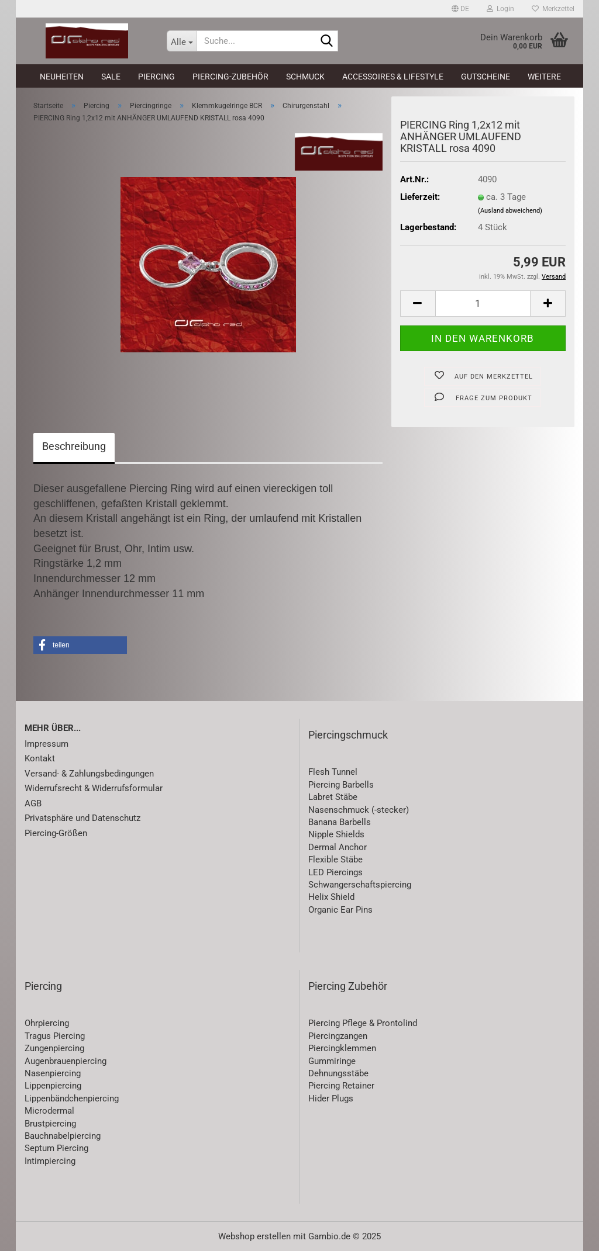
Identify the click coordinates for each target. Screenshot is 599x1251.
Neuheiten (62, 76)
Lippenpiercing (53, 1085)
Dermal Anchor (337, 847)
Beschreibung (74, 446)
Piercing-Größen (56, 833)
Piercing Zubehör (347, 986)
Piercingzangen (337, 1036)
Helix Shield (331, 897)
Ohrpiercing (47, 1023)
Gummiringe (332, 1061)
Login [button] (500, 9)
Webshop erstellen (254, 1236)
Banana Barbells (339, 822)
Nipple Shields (336, 834)
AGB (33, 803)
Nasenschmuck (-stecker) (358, 810)
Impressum (46, 744)
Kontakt (40, 758)
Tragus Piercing (55, 1036)
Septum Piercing (56, 1148)
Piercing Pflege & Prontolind (362, 1023)
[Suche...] (182, 40)
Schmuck (305, 76)
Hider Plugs (330, 1098)
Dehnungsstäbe (338, 1073)
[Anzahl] (483, 303)
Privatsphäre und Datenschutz (82, 818)
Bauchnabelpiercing (63, 1136)
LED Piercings (335, 872)
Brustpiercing (50, 1123)
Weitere (544, 76)
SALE (111, 76)
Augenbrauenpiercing (65, 1061)
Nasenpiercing (53, 1073)
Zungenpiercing (54, 1048)
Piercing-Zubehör (230, 76)
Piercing (156, 76)
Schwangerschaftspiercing (359, 884)
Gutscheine (485, 76)
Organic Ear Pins (340, 910)
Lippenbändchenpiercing (72, 1098)
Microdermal (49, 1111)
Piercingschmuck (348, 735)
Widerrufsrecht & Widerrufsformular (94, 788)
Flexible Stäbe (335, 859)
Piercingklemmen (342, 1048)
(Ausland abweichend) (510, 210)
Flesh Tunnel (332, 772)
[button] (460, 9)
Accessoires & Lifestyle (392, 76)
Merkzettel (553, 9)
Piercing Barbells (341, 784)
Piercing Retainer (341, 1085)
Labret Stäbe (332, 797)
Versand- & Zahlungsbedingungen (89, 773)
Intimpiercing (50, 1161)
